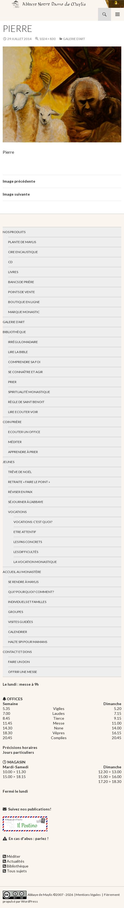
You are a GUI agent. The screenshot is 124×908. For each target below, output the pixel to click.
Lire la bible (18, 352)
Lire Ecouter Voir (23, 412)
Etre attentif (25, 532)
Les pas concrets (28, 542)
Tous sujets (17, 871)
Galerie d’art (74, 39)
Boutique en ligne (24, 302)
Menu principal (117, 14)
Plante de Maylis (22, 242)
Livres (13, 272)
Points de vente (21, 292)
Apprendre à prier (23, 452)
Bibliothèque (14, 332)
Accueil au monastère (22, 572)
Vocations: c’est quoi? (33, 522)
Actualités (15, 861)
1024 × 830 (47, 39)
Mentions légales (88, 895)
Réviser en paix (20, 492)
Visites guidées (20, 622)
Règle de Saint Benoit (26, 402)
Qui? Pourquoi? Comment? (31, 592)
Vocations (17, 512)
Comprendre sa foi (24, 362)
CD (10, 262)
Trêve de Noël (20, 472)
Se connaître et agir (25, 372)
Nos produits (14, 232)
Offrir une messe (22, 672)
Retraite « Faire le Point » (29, 482)
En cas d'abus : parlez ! (28, 838)
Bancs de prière (21, 282)
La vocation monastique (35, 562)
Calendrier (17, 632)
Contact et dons (17, 652)
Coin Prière (12, 422)
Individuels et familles (27, 602)
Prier (12, 382)
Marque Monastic (24, 312)
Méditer (15, 442)
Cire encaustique (23, 252)
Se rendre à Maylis (23, 582)
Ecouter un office (24, 432)
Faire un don (19, 662)
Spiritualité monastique (29, 392)
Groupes (15, 612)
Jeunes (8, 462)
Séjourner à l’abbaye (25, 502)
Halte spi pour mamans (27, 642)
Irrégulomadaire (23, 342)
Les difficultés (26, 552)
